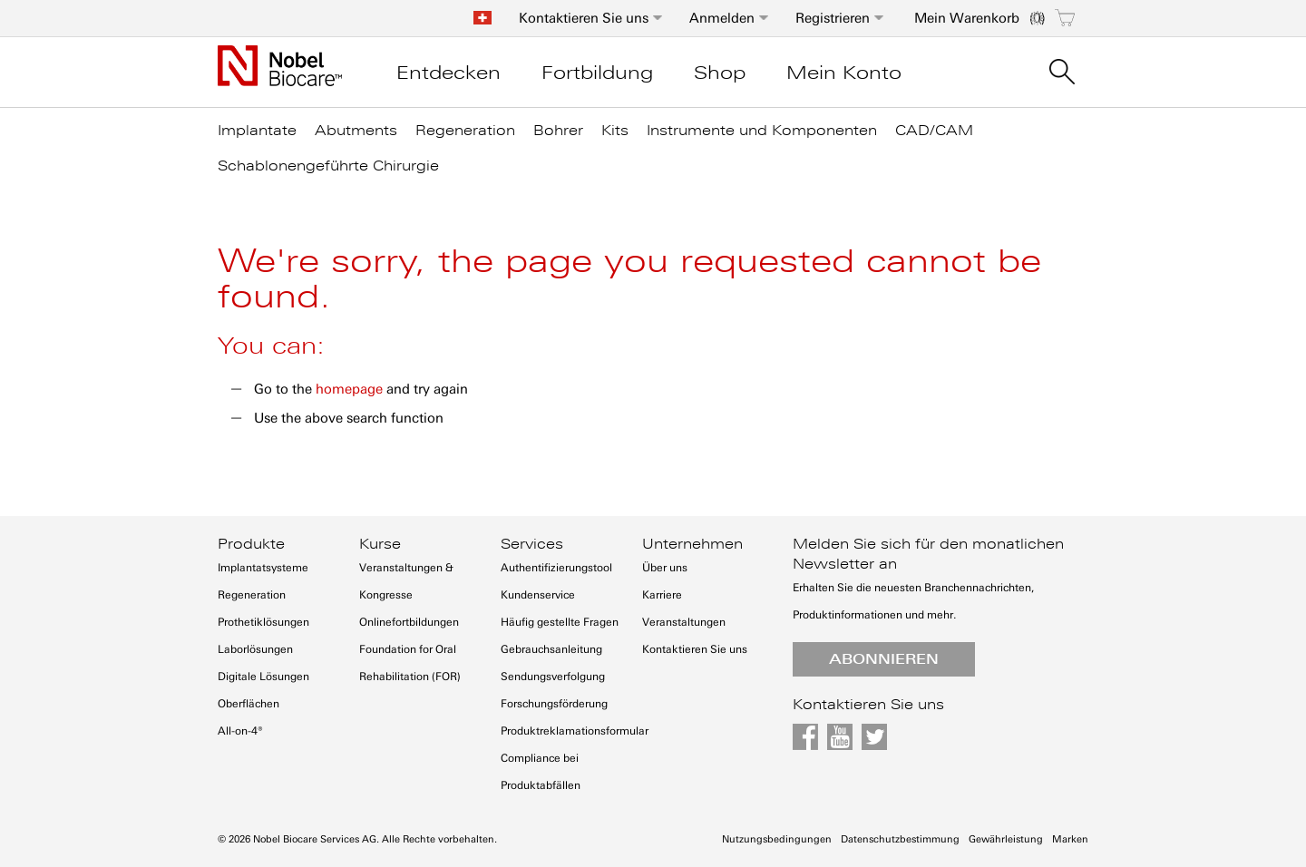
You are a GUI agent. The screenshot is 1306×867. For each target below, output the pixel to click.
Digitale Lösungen (263, 676)
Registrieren (832, 18)
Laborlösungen (255, 649)
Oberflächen (248, 703)
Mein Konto (844, 72)
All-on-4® (240, 731)
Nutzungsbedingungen (777, 839)
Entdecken (448, 72)
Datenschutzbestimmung (900, 839)
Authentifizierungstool (556, 567)
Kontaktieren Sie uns (583, 18)
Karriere (662, 595)
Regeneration (252, 595)
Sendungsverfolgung (553, 676)
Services (532, 544)
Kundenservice (538, 595)
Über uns (664, 567)
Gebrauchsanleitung (551, 649)
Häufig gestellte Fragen (560, 622)
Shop (720, 72)
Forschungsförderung (554, 703)
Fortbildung (597, 72)
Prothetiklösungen (263, 622)
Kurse (380, 544)
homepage (349, 389)
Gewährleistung (1006, 839)
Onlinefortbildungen (409, 622)
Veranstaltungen (684, 622)
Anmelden (722, 18)
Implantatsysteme (263, 567)
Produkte (251, 544)
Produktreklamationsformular (574, 731)
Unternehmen (692, 544)
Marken (1070, 839)
